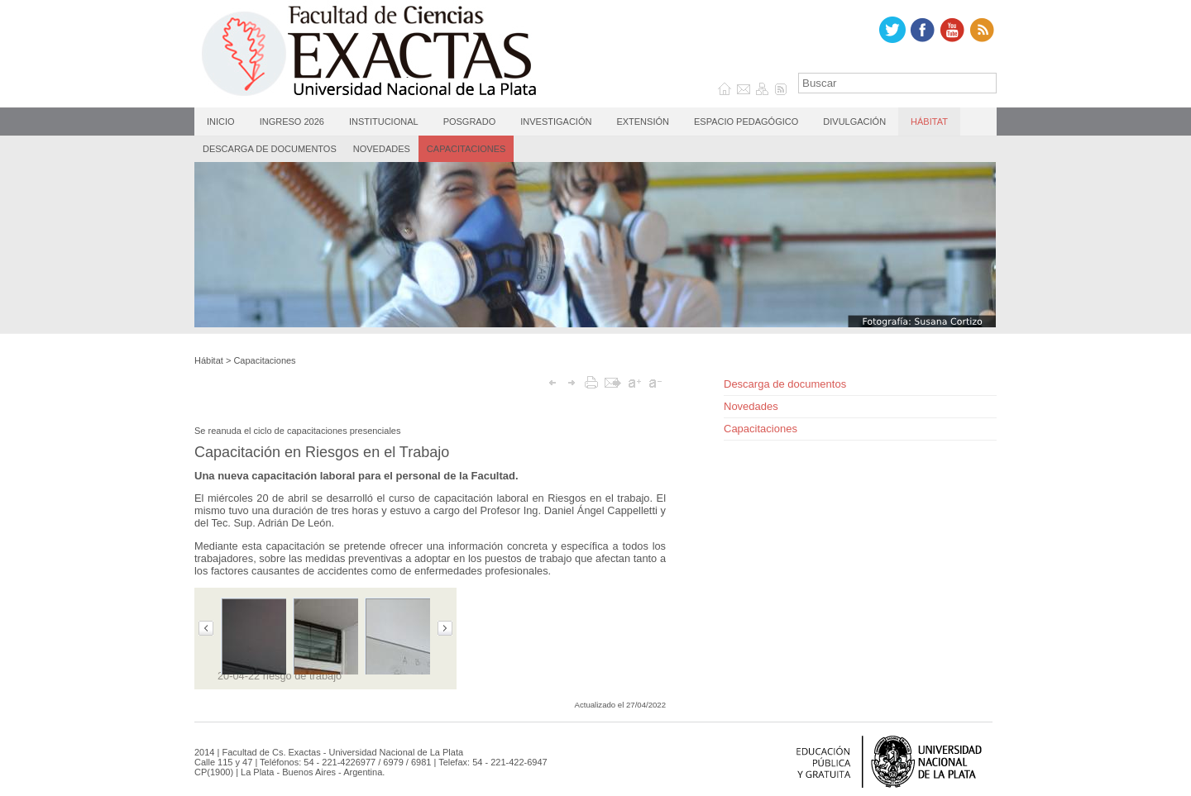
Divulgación (854, 121)
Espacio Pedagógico (746, 121)
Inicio (221, 121)
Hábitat (929, 121)
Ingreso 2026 (292, 121)
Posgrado (469, 121)
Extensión (642, 121)
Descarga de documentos (270, 149)
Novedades (381, 149)
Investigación (555, 121)
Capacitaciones (466, 149)
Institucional (384, 121)
